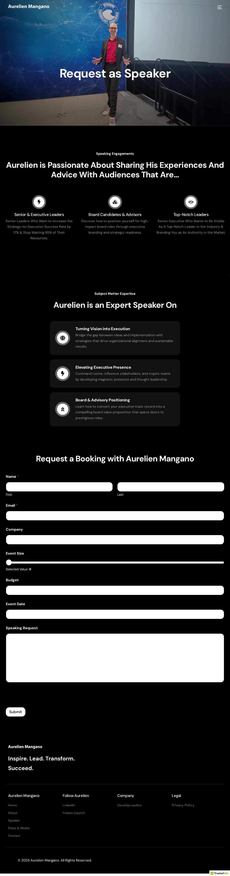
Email (12, 506)
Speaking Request (22, 628)
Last (120, 495)
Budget (12, 581)
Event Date (15, 605)
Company (14, 530)
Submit (15, 712)
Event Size (15, 554)
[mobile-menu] (218, 7)
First (9, 495)
